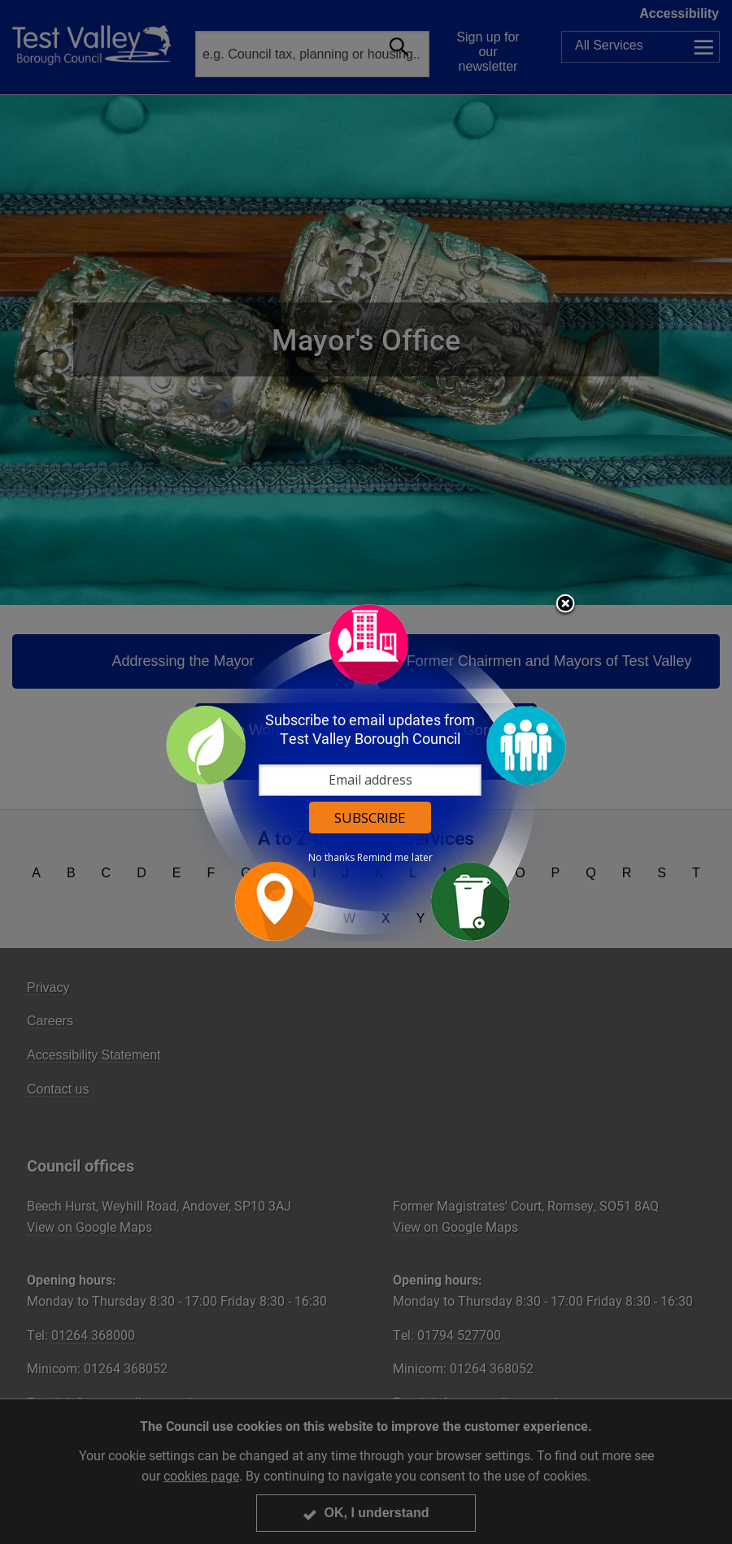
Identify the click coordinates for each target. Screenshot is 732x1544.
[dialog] (366, 772)
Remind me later (395, 857)
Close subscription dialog (565, 605)
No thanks (331, 857)
